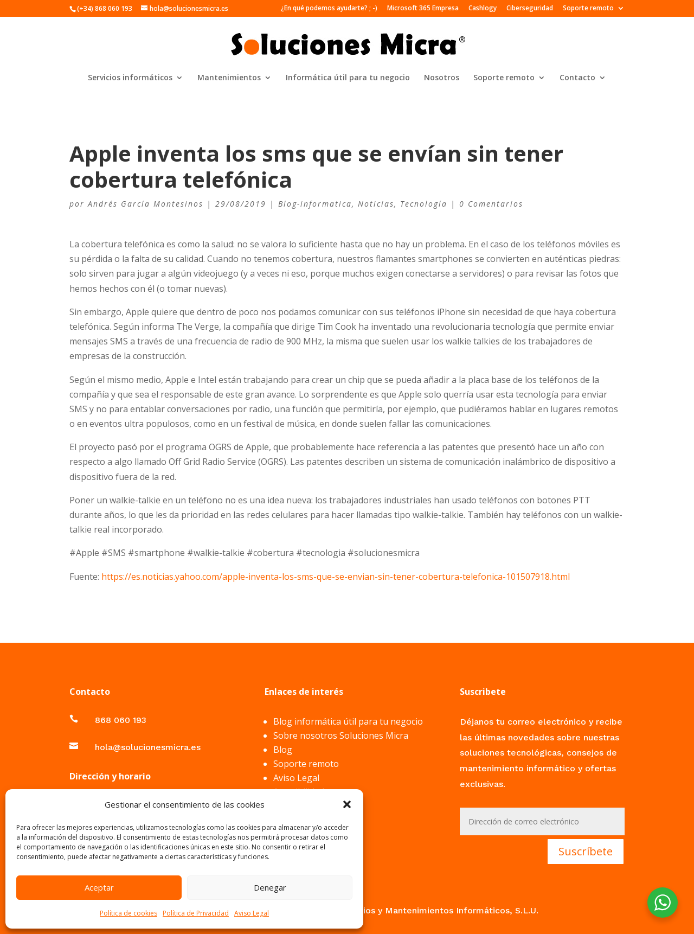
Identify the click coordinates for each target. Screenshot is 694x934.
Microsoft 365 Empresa (423, 8)
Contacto (577, 78)
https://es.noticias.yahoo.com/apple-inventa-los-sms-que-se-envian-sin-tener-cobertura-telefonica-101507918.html (335, 577)
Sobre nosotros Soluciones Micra (340, 735)
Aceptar (99, 887)
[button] (347, 804)
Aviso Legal (251, 913)
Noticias (376, 204)
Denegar (270, 887)
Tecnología (423, 204)
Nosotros (441, 78)
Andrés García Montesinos (145, 204)
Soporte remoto (588, 8)
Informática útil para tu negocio (348, 78)
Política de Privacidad (196, 913)
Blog (282, 750)
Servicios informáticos (130, 78)
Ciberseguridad (529, 8)
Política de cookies (128, 913)
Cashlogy (482, 8)
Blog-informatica (315, 204)
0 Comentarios (491, 204)
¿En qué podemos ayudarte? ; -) (329, 8)
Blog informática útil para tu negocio (348, 721)
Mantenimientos (229, 78)
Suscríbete (585, 851)
